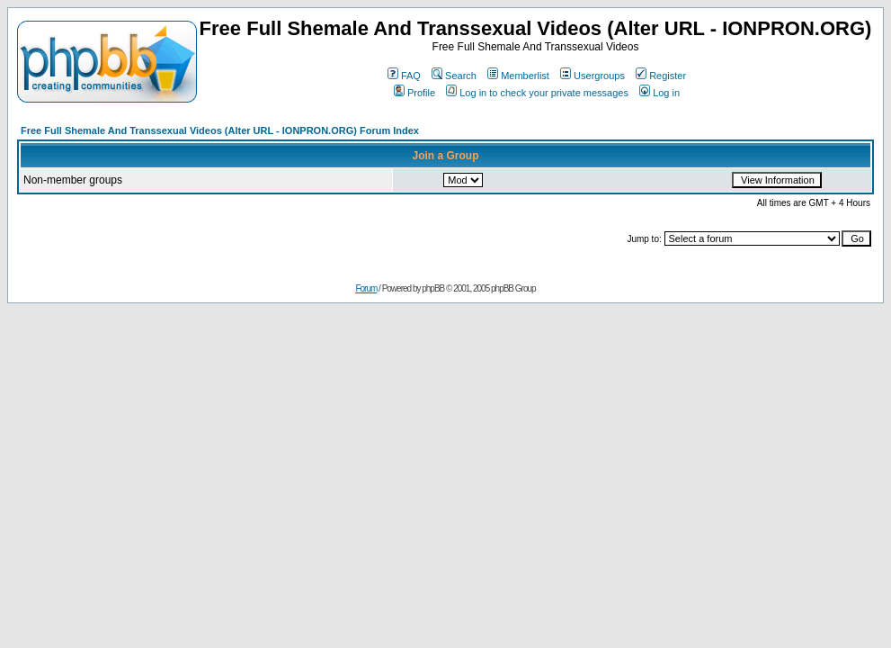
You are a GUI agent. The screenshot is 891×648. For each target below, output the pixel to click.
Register (661, 75)
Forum (366, 288)
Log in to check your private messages (537, 92)
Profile (414, 92)
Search (454, 75)
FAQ (404, 75)
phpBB (433, 288)
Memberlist (518, 75)
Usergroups (592, 75)
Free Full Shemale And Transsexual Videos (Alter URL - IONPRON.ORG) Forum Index (220, 130)
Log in (659, 92)
